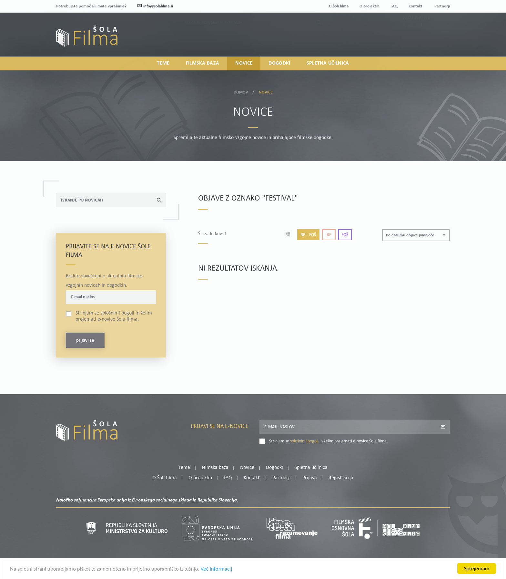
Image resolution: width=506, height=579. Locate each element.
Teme (163, 63)
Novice (243, 63)
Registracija (439, 38)
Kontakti (416, 6)
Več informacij (216, 575)
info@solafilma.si (155, 6)
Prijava (409, 38)
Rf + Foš (308, 235)
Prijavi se (85, 340)
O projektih (369, 6)
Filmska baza (202, 63)
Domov (241, 90)
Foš (345, 235)
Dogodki (279, 63)
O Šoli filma (339, 6)
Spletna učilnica (328, 63)
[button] (416, 235)
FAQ (394, 6)
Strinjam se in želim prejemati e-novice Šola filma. (114, 316)
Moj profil (416, 30)
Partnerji (442, 6)
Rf (329, 235)
